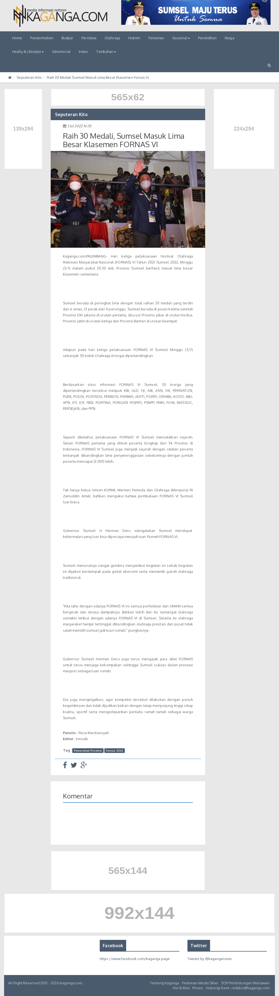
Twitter (198, 945)
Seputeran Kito (29, 77)
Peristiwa (88, 38)
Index (83, 51)
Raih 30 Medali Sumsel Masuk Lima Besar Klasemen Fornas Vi (98, 77)
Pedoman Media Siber (200, 983)
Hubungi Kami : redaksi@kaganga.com (237, 988)
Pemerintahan (41, 38)
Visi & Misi (181, 988)
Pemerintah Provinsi (88, 750)
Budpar (68, 38)
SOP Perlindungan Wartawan (245, 983)
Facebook (113, 945)
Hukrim (134, 38)
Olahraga (112, 38)
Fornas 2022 (114, 750)
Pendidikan (207, 38)
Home (17, 38)
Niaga (229, 38)
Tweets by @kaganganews (209, 958)
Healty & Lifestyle (28, 51)
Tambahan (106, 51)
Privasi (197, 988)
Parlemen (156, 38)
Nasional (181, 38)
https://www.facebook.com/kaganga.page (135, 958)
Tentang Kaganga (164, 983)
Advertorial (61, 51)
